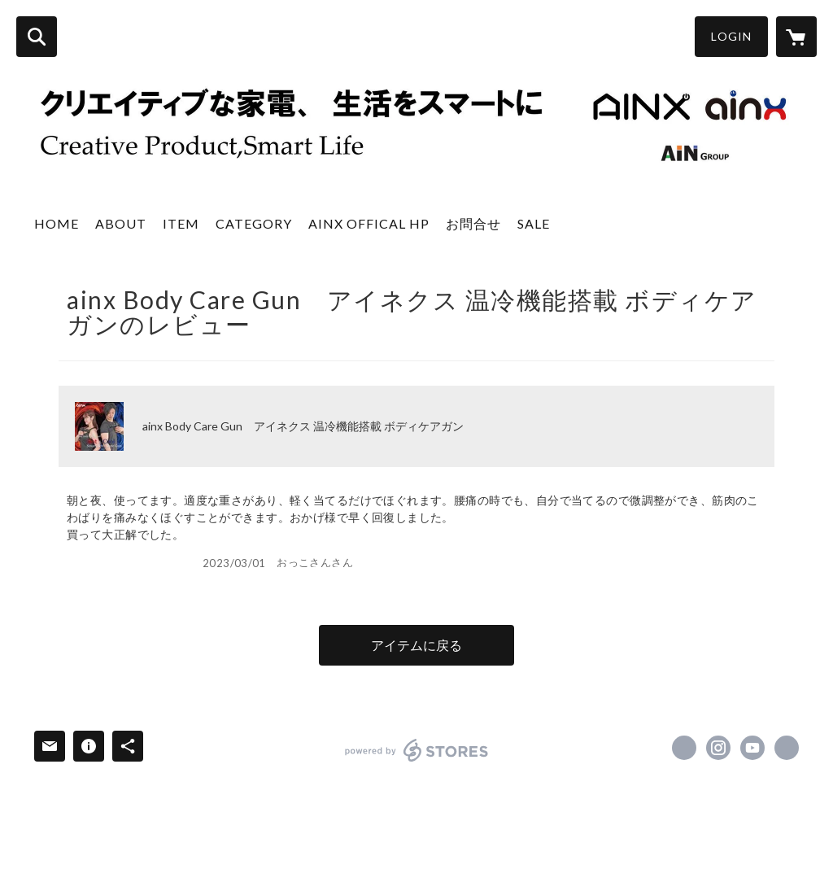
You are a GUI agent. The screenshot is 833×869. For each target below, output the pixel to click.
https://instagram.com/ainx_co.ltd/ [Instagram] (718, 748)
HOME (56, 223)
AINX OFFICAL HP (369, 223)
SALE (533, 223)
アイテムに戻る (416, 645)
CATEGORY (254, 223)
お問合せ (473, 223)
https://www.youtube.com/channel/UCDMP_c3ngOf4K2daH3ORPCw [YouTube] (752, 748)
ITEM (181, 223)
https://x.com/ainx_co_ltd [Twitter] (684, 748)
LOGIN (731, 36)
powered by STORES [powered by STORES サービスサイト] (417, 750)
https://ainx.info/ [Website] (786, 748)
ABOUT (120, 223)
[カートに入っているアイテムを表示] (796, 36)
